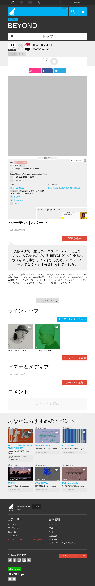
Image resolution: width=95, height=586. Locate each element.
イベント (12, 524)
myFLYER (12, 536)
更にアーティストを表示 (72, 319)
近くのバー (18, 197)
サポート (53, 532)
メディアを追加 (74, 382)
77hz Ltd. (36, 506)
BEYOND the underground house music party (20, 447)
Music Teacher (68, 446)
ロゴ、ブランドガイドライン (62, 543)
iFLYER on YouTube (24, 560)
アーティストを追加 (74, 358)
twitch (16, 203)
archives (11, 483)
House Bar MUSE (17, 188)
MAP (15, 191)
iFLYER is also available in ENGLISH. (73, 556)
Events (14, 19)
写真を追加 (74, 238)
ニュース (12, 532)
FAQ (51, 528)
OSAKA (24, 191)
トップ (47, 36)
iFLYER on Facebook (14, 560)
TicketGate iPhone (14, 579)
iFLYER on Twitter (10, 560)
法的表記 (53, 536)
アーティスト (14, 528)
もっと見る (48, 300)
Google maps (19, 200)
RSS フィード (29, 560)
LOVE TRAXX (41, 483)
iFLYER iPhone (10, 579)
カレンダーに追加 (77, 161)
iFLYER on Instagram (19, 560)
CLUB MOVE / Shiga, (46, 449)
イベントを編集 (22, 162)
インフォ (53, 524)
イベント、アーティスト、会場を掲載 (25, 539)
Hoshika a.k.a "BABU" (56, 188)
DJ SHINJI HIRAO (73, 188)
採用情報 (53, 539)
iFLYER (11, 507)
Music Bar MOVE (43, 446)
